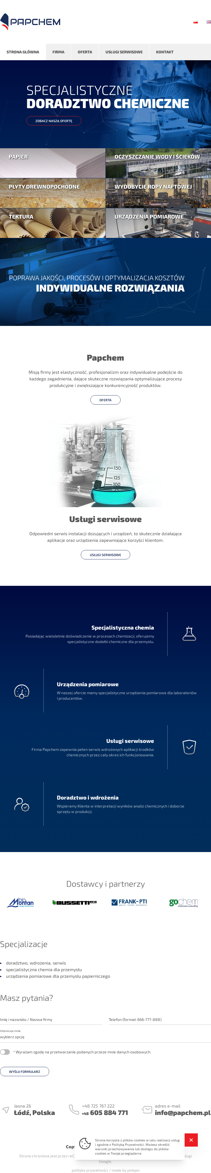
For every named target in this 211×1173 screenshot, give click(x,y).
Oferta (85, 52)
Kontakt (165, 52)
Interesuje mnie (10, 1030)
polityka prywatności (90, 1170)
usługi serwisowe (105, 555)
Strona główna (23, 52)
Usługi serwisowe (124, 52)
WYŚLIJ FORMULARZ (24, 1071)
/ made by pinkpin (124, 1170)
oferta (105, 400)
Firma (58, 52)
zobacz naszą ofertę (53, 121)
